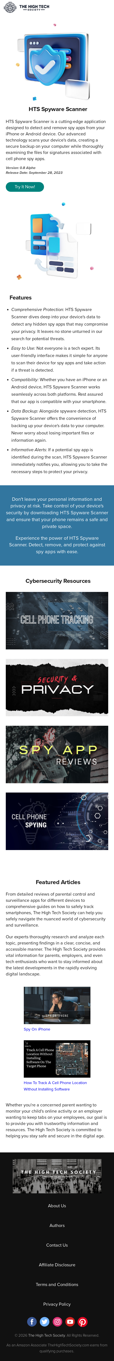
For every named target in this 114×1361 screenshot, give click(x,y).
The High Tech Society (46, 1335)
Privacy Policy (57, 1304)
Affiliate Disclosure (57, 1265)
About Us (57, 1206)
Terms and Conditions (57, 1284)
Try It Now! (25, 187)
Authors (57, 1225)
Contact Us (57, 1245)
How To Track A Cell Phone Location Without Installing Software (57, 1065)
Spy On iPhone (57, 1009)
